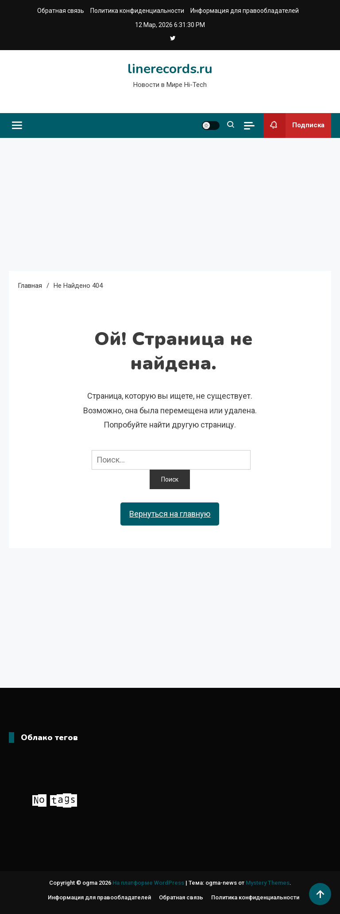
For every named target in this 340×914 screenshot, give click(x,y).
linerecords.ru (170, 69)
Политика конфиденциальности (137, 10)
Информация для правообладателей (244, 10)
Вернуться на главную (169, 513)
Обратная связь (60, 10)
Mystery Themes (268, 882)
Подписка (294, 125)
